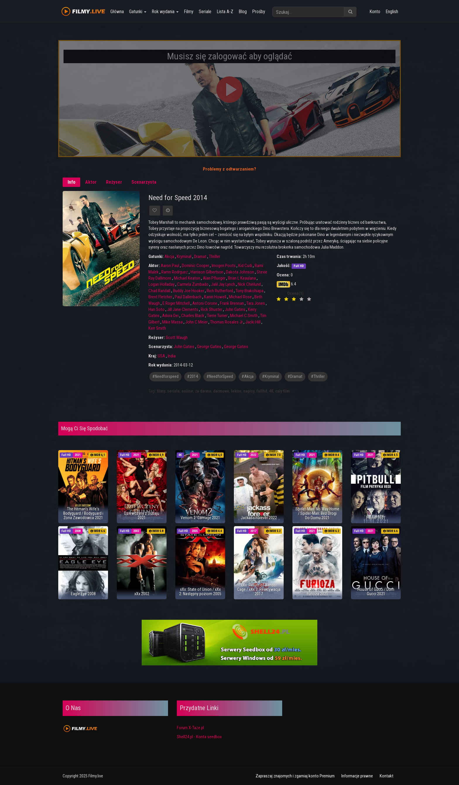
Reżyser (114, 182)
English (392, 11)
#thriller (318, 376)
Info (72, 182)
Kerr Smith (157, 328)
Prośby (258, 11)
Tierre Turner (217, 315)
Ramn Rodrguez (174, 272)
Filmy (188, 11)
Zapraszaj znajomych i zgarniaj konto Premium (295, 776)
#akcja (248, 376)
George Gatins (209, 346)
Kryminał (184, 256)
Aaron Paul (170, 265)
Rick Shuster (211, 309)
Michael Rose (240, 296)
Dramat (200, 256)
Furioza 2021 (317, 593)
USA (161, 356)
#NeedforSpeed (219, 376)
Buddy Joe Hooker (188, 290)
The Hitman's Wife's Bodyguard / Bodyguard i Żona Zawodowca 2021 (83, 513)
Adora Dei (170, 315)
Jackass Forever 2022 (259, 517)
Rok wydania (164, 11)
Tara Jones (255, 303)
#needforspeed (165, 376)
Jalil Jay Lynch (223, 284)
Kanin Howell (215, 296)
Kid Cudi (245, 265)
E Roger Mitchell (176, 303)
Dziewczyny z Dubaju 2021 (141, 515)
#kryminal (270, 376)
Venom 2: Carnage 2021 (200, 517)
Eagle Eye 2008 (83, 593)
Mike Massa (172, 322)
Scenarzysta (143, 182)
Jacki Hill (253, 322)
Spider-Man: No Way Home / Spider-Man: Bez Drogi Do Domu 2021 (317, 513)
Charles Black (192, 315)
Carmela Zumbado (192, 284)
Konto (374, 11)
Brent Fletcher (160, 296)
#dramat (294, 376)
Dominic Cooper (195, 265)
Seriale (204, 11)
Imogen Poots (224, 265)
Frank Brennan (232, 303)
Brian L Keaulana (242, 278)
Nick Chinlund (249, 284)
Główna (116, 11)
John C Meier (196, 322)
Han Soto (156, 309)
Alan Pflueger (214, 278)
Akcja (169, 256)
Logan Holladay (161, 284)
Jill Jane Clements (182, 309)
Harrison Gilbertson (207, 272)
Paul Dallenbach (188, 296)
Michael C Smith (244, 315)
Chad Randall (159, 290)
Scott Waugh (177, 337)
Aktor (91, 182)
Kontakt (386, 776)
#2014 (192, 376)
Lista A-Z (224, 11)
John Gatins (235, 309)
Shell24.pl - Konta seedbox (199, 736)
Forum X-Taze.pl (190, 727)
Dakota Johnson (240, 272)
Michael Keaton (187, 278)
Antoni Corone (204, 303)
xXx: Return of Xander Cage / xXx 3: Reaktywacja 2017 (258, 589)
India (172, 356)
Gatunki (137, 11)
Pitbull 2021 (376, 517)
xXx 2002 (141, 593)
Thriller (214, 256)
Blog (242, 11)
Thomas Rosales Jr (226, 322)
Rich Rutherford (220, 290)
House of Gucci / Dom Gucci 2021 (375, 591)
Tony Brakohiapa (249, 290)
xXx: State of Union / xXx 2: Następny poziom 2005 (200, 591)
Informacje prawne (357, 776)
